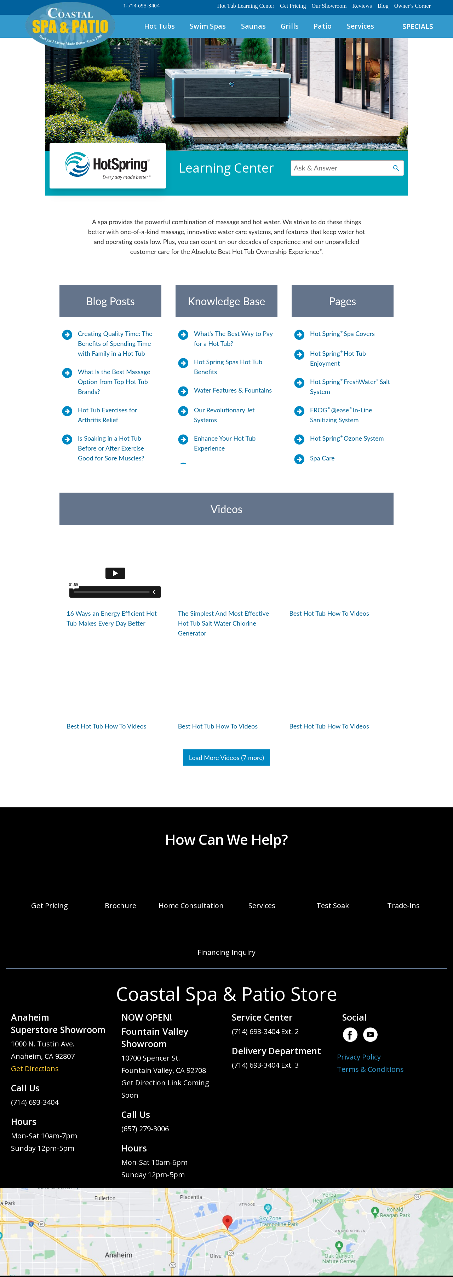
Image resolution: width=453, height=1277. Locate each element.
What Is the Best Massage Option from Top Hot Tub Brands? (114, 381)
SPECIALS (417, 26)
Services (360, 26)
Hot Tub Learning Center (245, 6)
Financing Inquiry (226, 952)
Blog (383, 6)
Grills (290, 26)
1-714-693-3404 (141, 5)
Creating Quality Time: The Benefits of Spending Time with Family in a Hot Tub (115, 343)
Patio (323, 26)
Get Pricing (293, 6)
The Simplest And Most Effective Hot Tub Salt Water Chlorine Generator (223, 623)
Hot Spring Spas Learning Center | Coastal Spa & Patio (70, 25)
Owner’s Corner (412, 6)
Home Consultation (191, 905)
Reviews (362, 6)
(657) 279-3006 (145, 1128)
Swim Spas (208, 26)
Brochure (120, 905)
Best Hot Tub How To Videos (329, 613)
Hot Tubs (159, 26)
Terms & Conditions (370, 1069)
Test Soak (332, 905)
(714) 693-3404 (34, 1102)
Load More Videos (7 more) (226, 757)
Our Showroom (328, 6)
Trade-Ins (403, 905)
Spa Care (322, 458)
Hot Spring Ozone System (347, 438)
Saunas (253, 26)
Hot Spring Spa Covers (342, 333)
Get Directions (35, 1068)
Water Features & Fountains (233, 390)
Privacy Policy (359, 1057)
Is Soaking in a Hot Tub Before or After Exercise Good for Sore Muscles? (111, 448)
